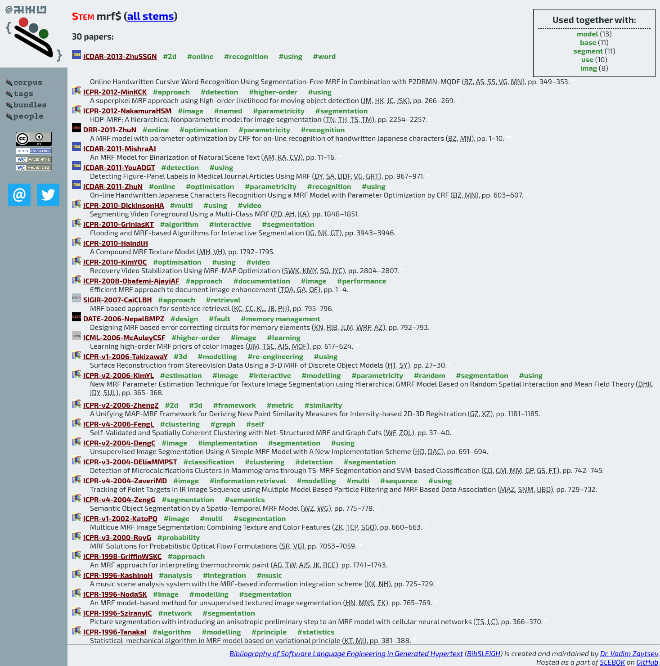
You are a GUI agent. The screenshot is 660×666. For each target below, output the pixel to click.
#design (184, 318)
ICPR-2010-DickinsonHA (123, 205)
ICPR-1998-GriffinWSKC (122, 556)
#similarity (323, 404)
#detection (219, 91)
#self (255, 423)
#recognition (246, 56)
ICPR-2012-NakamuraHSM (127, 110)
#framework (234, 404)
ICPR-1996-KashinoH (118, 575)
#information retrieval (247, 480)
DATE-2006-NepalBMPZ (123, 318)
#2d (169, 56)
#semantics (244, 499)
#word (324, 56)
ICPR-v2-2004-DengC (119, 442)
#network (175, 612)
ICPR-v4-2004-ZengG (119, 499)
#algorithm (179, 224)
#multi (181, 205)
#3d (180, 356)
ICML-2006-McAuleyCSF (124, 337)
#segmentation (341, 110)
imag (588, 67)
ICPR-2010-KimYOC (115, 261)
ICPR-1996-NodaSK (115, 594)
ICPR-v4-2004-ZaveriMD (125, 480)
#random (429, 375)
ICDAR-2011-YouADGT (119, 167)
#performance (361, 280)
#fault (219, 318)
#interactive (230, 224)
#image (190, 110)
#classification (208, 461)
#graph (223, 423)
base (588, 42)
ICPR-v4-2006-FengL (118, 423)
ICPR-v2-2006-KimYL (118, 375)
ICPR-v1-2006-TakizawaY (125, 356)
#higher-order (273, 91)
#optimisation (204, 129)
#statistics (316, 631)
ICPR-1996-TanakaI (114, 631)
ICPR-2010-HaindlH (115, 242)
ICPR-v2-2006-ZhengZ (121, 404)
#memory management (280, 318)
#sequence (399, 480)
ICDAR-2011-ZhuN (113, 186)
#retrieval (223, 299)
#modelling (217, 356)
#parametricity (279, 110)
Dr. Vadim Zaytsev (629, 653)
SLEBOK (612, 661)
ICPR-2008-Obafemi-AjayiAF (131, 280)
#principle (269, 631)
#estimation (181, 375)
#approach (171, 91)
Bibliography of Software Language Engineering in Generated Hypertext (346, 653)
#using (290, 56)
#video (249, 205)
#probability (178, 537)
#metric (279, 404)
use (587, 59)
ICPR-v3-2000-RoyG (117, 537)
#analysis (176, 575)
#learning (284, 337)
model (587, 33)
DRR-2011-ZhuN (109, 129)
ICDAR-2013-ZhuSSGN (120, 56)
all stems (150, 15)
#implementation (227, 442)
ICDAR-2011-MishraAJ (119, 148)
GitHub (648, 661)
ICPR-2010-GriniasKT (118, 224)
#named (228, 110)
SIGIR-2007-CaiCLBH (117, 299)
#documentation (261, 280)
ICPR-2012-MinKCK (115, 91)
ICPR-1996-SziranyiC (117, 612)
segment (588, 50)
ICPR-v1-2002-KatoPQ (120, 518)
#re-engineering (275, 356)
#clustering (180, 423)
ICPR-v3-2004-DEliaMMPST (130, 461)
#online (200, 56)
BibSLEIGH (483, 653)
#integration (224, 575)
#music (269, 575)
